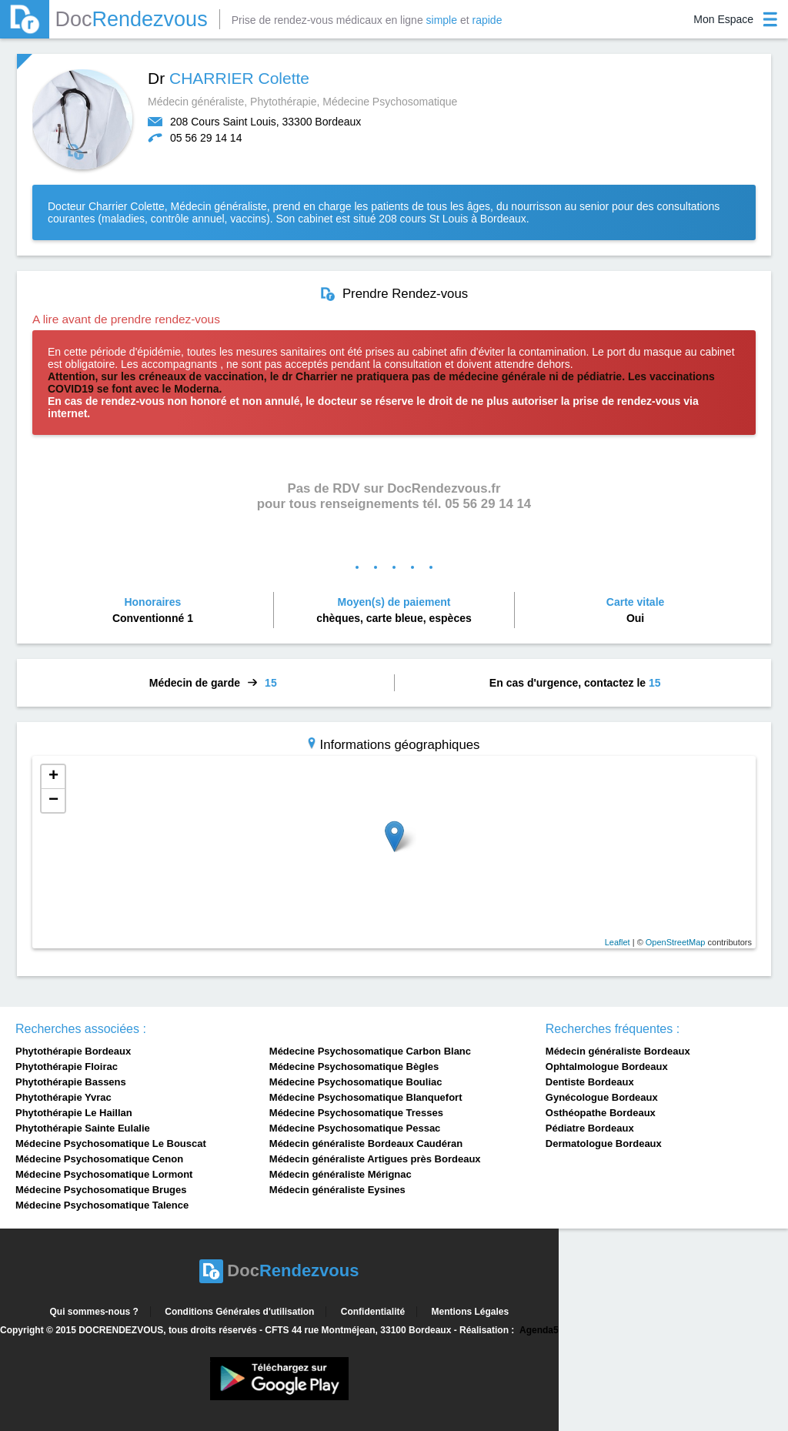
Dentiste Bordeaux (590, 1082)
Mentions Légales (470, 1311)
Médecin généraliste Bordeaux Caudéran (365, 1143)
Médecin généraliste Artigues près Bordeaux (375, 1159)
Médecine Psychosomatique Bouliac (355, 1082)
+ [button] (53, 776)
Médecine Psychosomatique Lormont (103, 1174)
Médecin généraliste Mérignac (340, 1174)
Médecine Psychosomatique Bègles (354, 1066)
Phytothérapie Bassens (70, 1082)
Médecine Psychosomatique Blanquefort (365, 1097)
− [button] (53, 800)
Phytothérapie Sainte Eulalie (82, 1128)
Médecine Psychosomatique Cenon (99, 1159)
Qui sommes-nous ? (94, 1311)
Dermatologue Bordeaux (604, 1143)
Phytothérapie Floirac (66, 1066)
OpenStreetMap (676, 942)
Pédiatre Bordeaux (590, 1128)
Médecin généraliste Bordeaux (618, 1051)
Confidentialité (373, 1311)
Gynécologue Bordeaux (602, 1097)
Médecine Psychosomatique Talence (102, 1205)
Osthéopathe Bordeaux (601, 1112)
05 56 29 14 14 (206, 138)
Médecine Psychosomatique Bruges (101, 1189)
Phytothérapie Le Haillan (73, 1112)
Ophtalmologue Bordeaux (607, 1066)
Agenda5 (539, 1330)
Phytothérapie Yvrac (63, 1097)
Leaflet (617, 942)
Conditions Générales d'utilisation (239, 1311)
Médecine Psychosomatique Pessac (355, 1128)
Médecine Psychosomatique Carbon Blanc (370, 1051)
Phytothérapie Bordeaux (73, 1051)
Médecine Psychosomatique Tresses (356, 1112)
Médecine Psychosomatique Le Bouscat (110, 1143)
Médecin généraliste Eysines (337, 1189)
